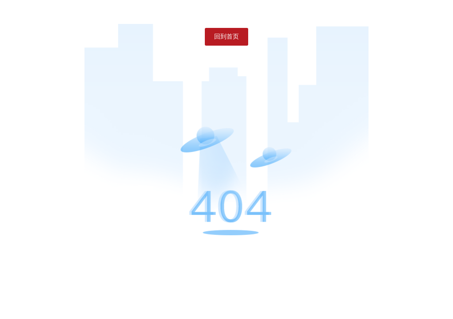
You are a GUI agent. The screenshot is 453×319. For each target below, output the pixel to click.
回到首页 (226, 36)
